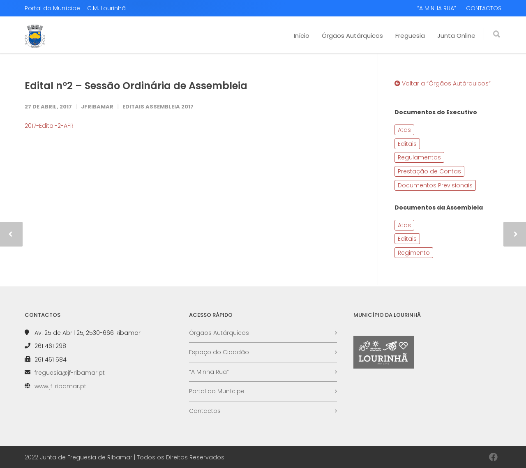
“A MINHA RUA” (436, 8)
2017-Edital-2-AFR (49, 126)
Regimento (414, 253)
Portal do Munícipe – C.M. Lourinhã (75, 8)
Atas (404, 130)
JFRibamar (97, 107)
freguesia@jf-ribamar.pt (70, 373)
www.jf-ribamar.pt (60, 386)
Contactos (205, 411)
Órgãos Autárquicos (352, 35)
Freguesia (410, 35)
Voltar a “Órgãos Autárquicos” (442, 83)
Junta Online (456, 35)
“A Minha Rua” (209, 372)
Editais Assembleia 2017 (158, 107)
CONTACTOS (483, 8)
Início (301, 35)
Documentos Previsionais (435, 185)
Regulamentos (419, 157)
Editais (407, 144)
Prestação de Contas (429, 171)
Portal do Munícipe (217, 391)
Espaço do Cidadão (219, 352)
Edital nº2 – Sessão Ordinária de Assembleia (136, 85)
